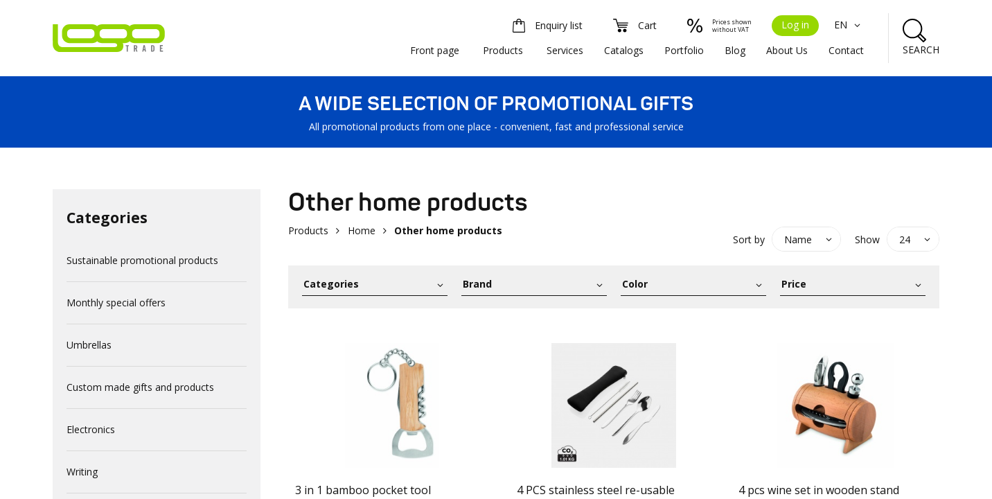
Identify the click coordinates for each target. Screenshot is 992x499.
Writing (82, 471)
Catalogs (624, 50)
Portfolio (684, 50)
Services (565, 50)
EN (849, 24)
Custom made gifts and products (140, 387)
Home (361, 230)
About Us (787, 50)
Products (503, 50)
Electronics (91, 429)
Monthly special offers (116, 302)
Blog (735, 50)
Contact (846, 50)
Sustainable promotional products (142, 260)
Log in (795, 24)
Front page (434, 50)
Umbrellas (89, 344)
